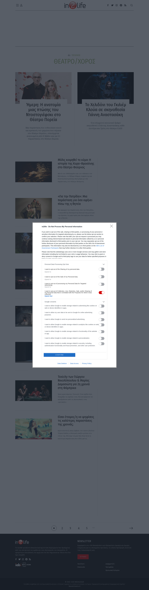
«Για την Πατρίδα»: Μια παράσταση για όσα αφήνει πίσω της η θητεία (75, 200)
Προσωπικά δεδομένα (112, 570)
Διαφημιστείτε (110, 564)
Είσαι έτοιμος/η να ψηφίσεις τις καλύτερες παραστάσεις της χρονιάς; (76, 420)
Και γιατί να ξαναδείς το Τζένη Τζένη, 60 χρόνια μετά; (76, 306)
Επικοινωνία (81, 567)
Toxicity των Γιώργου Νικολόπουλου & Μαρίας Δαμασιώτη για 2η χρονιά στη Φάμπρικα (74, 382)
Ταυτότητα (80, 564)
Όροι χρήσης (110, 567)
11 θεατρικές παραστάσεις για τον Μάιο (74, 234)
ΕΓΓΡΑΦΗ (83, 556)
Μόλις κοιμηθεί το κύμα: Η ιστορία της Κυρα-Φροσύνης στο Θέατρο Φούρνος (76, 163)
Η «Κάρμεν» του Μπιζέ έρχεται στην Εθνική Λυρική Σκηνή (75, 344)
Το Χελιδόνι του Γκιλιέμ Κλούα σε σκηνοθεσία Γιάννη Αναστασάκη (105, 109)
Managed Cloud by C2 (74, 586)
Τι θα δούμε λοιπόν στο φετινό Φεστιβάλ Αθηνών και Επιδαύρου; (74, 269)
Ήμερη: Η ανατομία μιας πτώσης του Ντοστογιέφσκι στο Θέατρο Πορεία (43, 112)
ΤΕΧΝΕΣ (76, 55)
